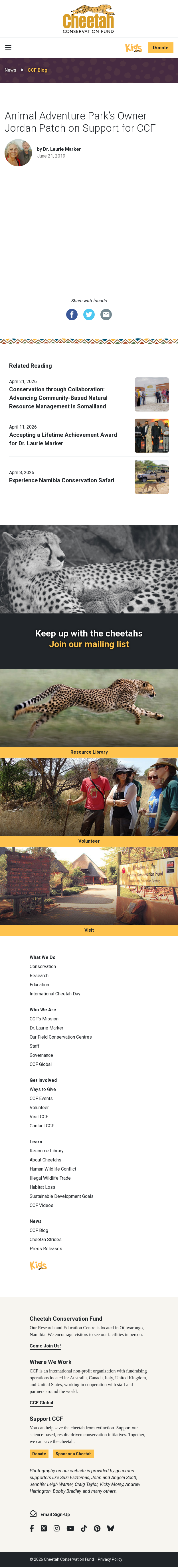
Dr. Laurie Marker (46, 1028)
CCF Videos (41, 1205)
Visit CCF (39, 1116)
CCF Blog (37, 70)
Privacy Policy (110, 1559)
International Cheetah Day (55, 994)
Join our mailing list (89, 644)
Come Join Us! (45, 1346)
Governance (41, 1055)
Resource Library (89, 752)
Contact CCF (42, 1125)
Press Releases (46, 1248)
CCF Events (41, 1098)
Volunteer (89, 841)
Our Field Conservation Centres (61, 1037)
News (10, 70)
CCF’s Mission (44, 1019)
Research (39, 975)
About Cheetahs (45, 1160)
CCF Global (41, 1064)
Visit (89, 930)
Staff (35, 1046)
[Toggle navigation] (8, 48)
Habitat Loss (42, 1187)
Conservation (43, 966)
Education (39, 984)
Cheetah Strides (46, 1239)
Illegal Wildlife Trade (50, 1178)
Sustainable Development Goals (62, 1196)
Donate (161, 47)
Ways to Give (43, 1089)
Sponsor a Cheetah (74, 1454)
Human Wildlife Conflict (53, 1169)
